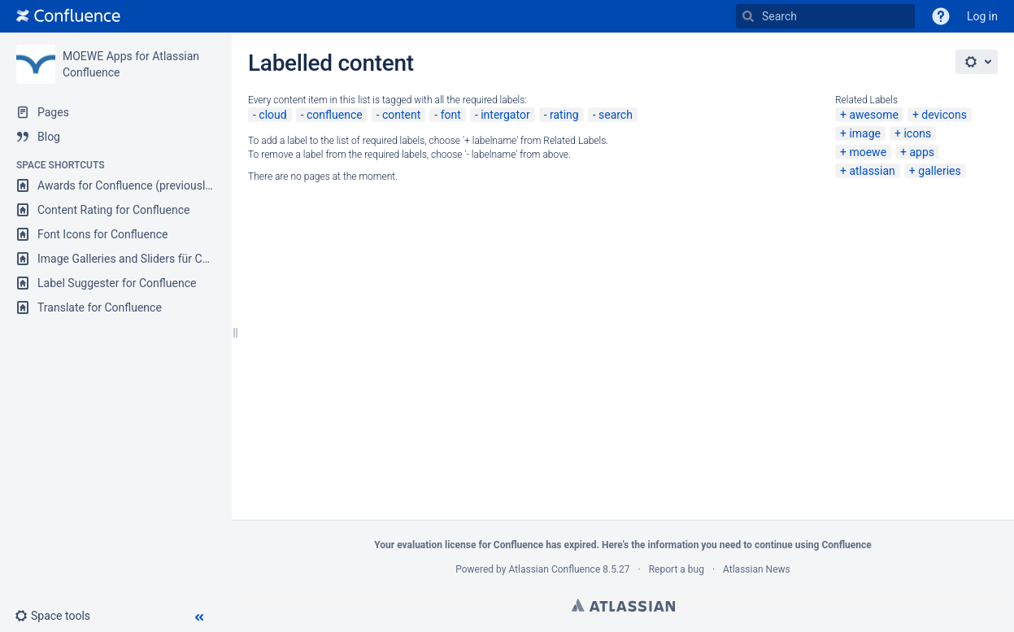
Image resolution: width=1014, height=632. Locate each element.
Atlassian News (756, 569)
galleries (939, 170)
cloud (272, 114)
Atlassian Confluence (554, 569)
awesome (873, 114)
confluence (335, 114)
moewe (867, 152)
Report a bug (676, 569)
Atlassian (623, 605)
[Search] (748, 16)
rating (564, 114)
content (401, 114)
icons (917, 133)
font (451, 114)
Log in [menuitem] (982, 16)
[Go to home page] (68, 16)
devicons (944, 114)
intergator (505, 114)
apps (921, 152)
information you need (694, 545)
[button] (941, 16)
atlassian (871, 170)
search (615, 114)
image (865, 133)
